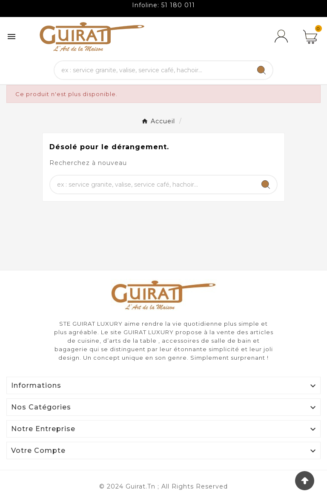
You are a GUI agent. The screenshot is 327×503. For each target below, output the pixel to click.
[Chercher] (152, 70)
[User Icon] (282, 36)
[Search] (261, 70)
